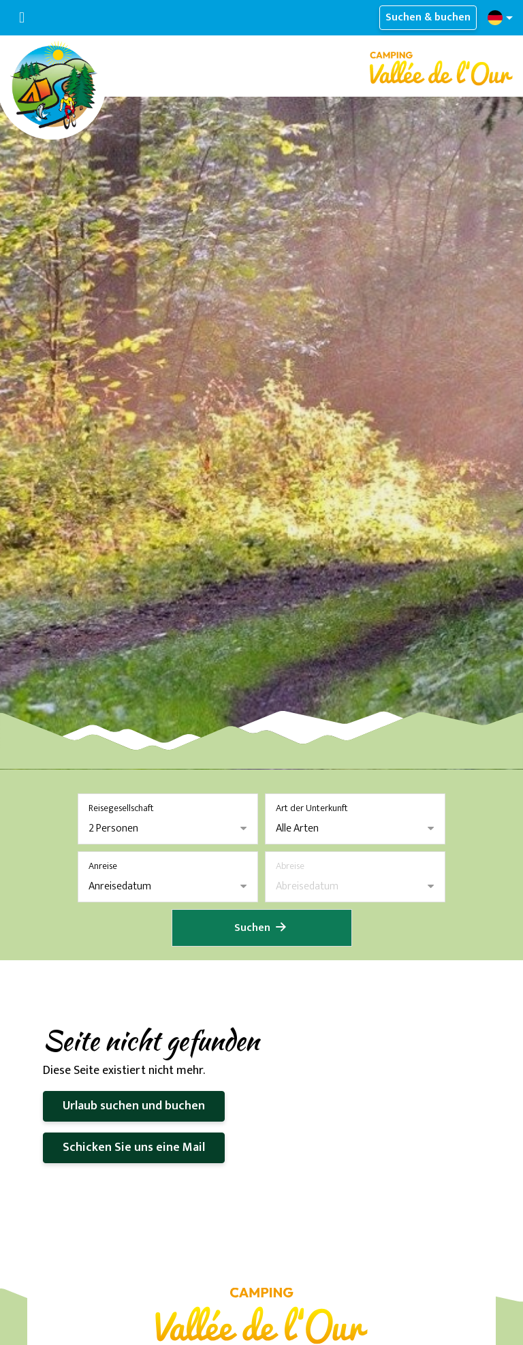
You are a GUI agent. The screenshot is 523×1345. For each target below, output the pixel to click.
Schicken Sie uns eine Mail (134, 1147)
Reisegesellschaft (121, 808)
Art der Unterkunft (312, 808)
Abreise (290, 866)
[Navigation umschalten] (21, 18)
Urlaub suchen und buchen (134, 1106)
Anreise (103, 866)
